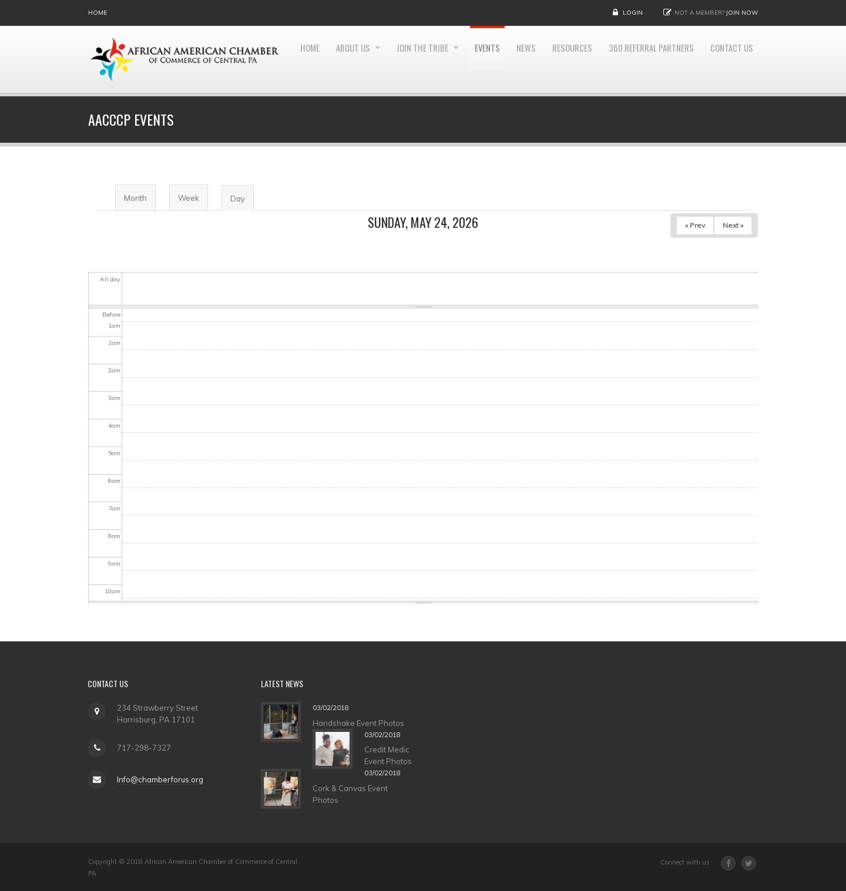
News (576, 59)
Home (97, 12)
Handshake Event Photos (365, 723)
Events (536, 59)
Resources (624, 59)
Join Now (742, 12)
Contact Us (730, 129)
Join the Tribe (469, 59)
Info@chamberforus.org (153, 779)
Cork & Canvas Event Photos (356, 794)
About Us (396, 59)
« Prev (695, 225)
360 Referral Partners (707, 59)
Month (135, 198)
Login (633, 12)
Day (241, 202)
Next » (733, 225)
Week (188, 198)
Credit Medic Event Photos (394, 755)
